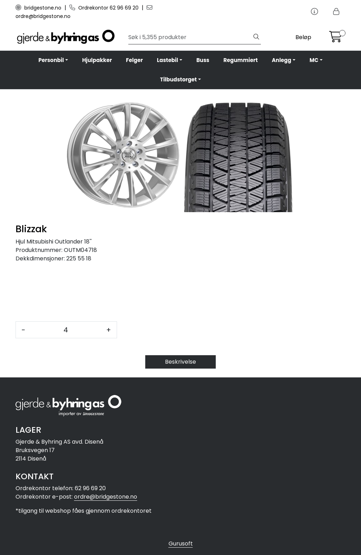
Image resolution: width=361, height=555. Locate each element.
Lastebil (167, 60)
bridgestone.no (39, 7)
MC (314, 60)
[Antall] (66, 329)
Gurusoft (181, 543)
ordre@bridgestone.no (105, 497)
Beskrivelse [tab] (180, 362)
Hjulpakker (97, 60)
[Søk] (190, 37)
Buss (202, 60)
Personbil (51, 60)
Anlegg (281, 60)
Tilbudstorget (178, 79)
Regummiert (241, 60)
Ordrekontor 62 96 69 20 (104, 7)
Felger (134, 60)
